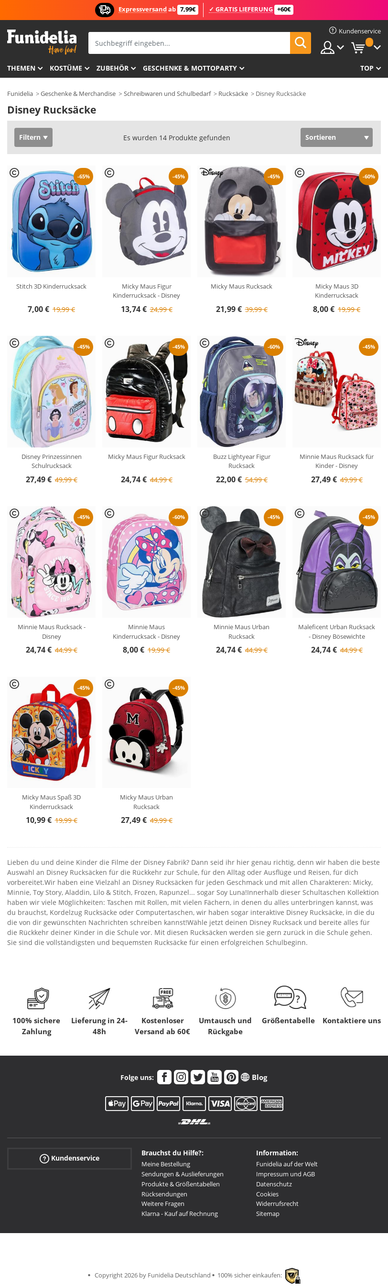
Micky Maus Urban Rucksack (146, 802)
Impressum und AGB (285, 1174)
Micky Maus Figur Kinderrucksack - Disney (146, 291)
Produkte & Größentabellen (180, 1184)
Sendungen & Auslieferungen (182, 1174)
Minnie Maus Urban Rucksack (241, 632)
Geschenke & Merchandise (78, 93)
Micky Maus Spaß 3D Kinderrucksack (51, 802)
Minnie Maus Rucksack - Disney (52, 632)
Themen (21, 68)
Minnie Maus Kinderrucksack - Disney (146, 632)
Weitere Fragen (162, 1203)
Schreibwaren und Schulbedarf (167, 93)
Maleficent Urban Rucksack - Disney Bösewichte (336, 632)
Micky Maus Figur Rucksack (146, 456)
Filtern (30, 137)
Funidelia (20, 93)
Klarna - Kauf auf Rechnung (179, 1213)
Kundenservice (69, 1158)
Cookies (267, 1194)
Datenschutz (274, 1184)
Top (367, 68)
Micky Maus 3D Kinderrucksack (336, 291)
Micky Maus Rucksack (241, 286)
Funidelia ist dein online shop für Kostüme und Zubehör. (41, 42)
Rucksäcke (233, 93)
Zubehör (113, 68)
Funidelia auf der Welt (287, 1164)
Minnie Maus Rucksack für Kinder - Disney (337, 461)
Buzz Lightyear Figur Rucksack (241, 461)
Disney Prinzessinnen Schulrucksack (52, 461)
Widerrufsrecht (277, 1203)
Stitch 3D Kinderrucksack (51, 286)
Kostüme (66, 68)
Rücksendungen (164, 1194)
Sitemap (268, 1213)
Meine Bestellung (165, 1164)
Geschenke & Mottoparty (190, 68)
